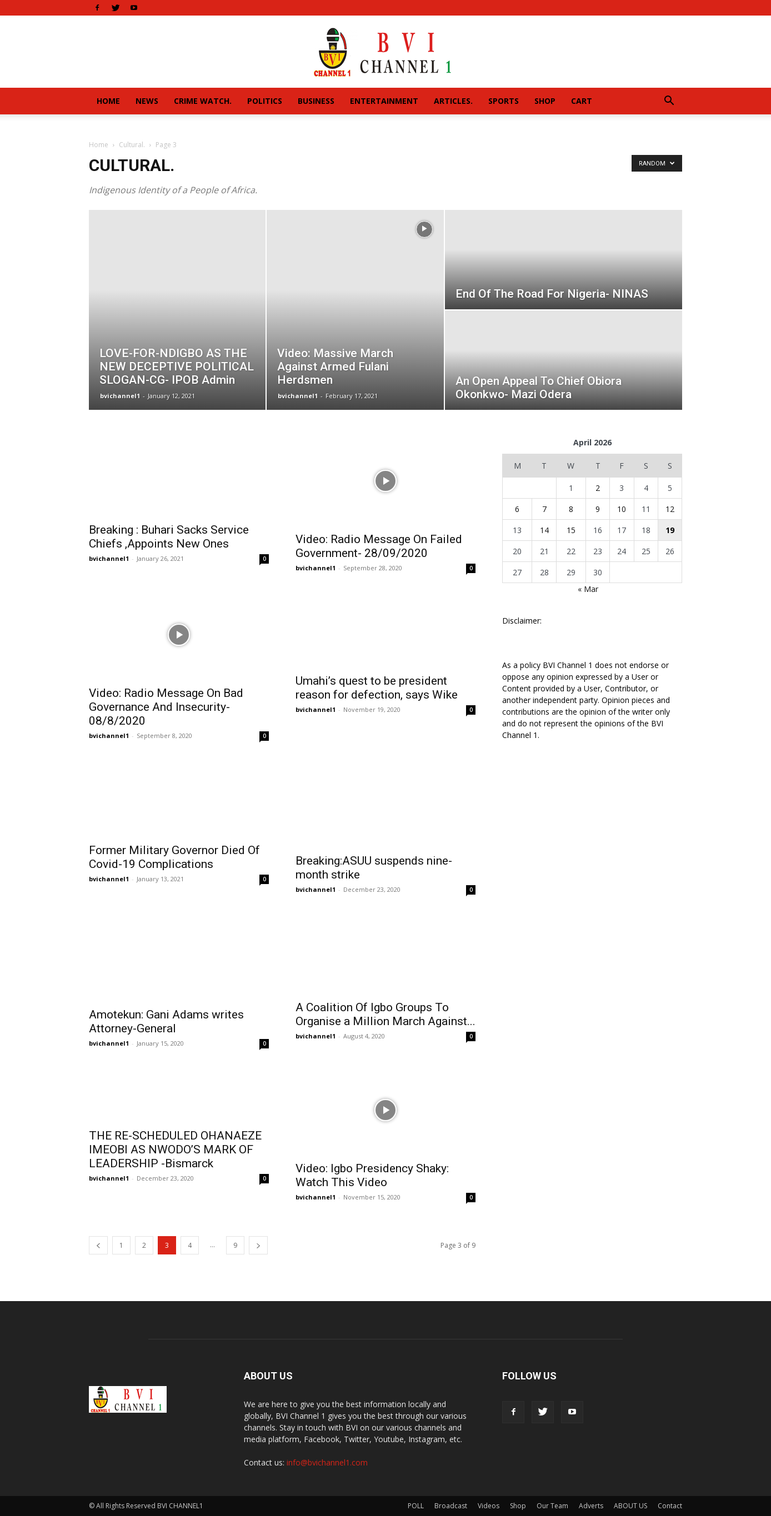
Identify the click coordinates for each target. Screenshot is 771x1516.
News (147, 101)
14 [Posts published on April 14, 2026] (544, 530)
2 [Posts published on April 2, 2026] (597, 488)
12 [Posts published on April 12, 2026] (669, 509)
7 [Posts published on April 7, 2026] (544, 509)
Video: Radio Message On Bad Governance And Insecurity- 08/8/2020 (166, 706)
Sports (503, 101)
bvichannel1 (120, 395)
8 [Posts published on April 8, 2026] (571, 509)
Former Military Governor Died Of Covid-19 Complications (174, 857)
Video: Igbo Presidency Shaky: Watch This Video (372, 1175)
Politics (264, 101)
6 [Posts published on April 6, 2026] (517, 509)
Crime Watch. (203, 101)
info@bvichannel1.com (327, 1462)
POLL (416, 1505)
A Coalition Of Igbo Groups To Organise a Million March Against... (385, 1014)
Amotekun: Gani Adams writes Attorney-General (166, 1021)
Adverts (591, 1505)
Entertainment (384, 101)
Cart (581, 101)
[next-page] (258, 1245)
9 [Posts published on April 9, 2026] (597, 509)
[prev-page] (98, 1245)
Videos (488, 1505)
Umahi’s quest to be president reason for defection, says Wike (377, 687)
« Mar (588, 589)
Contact (670, 1505)
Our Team (552, 1505)
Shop (544, 101)
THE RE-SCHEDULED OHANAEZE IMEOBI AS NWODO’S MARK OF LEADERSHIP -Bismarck (175, 1149)
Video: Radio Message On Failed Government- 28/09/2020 (379, 546)
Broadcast (450, 1505)
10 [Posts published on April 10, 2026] (621, 509)
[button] (668, 102)
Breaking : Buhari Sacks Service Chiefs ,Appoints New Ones (169, 536)
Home (108, 101)
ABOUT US (630, 1505)
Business (316, 101)
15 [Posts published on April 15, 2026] (571, 530)
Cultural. (132, 144)
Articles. (453, 101)
